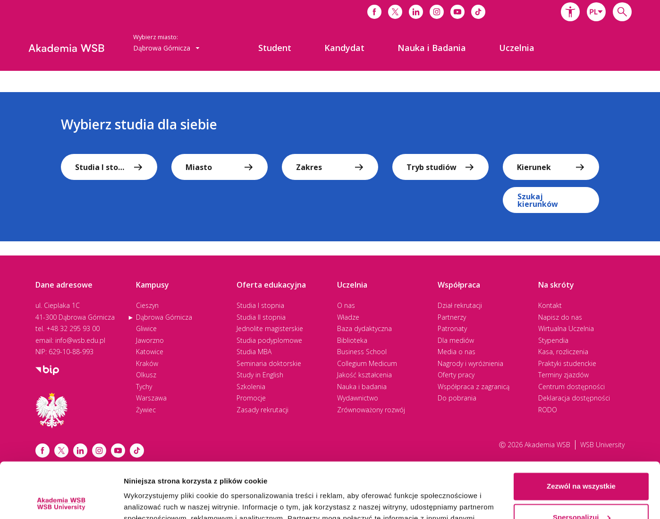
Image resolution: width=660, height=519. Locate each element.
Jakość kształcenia (364, 374)
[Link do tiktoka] (478, 12)
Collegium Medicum (367, 363)
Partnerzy (452, 317)
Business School (362, 351)
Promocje (251, 397)
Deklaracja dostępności (574, 397)
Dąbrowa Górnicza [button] (166, 47)
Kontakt (550, 305)
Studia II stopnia (261, 317)
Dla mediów (456, 340)
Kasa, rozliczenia (563, 351)
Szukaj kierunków (537, 200)
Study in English (260, 374)
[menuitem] (274, 48)
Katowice (149, 351)
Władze (348, 317)
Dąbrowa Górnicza (164, 317)
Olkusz (146, 374)
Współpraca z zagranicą (473, 386)
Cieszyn (147, 305)
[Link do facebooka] (374, 12)
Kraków (147, 363)
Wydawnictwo (357, 397)
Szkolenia (251, 386)
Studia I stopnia (260, 305)
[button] (570, 11)
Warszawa (151, 397)
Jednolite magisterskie (270, 328)
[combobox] (596, 11)
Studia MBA (254, 351)
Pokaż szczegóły (152, 500)
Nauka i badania (362, 386)
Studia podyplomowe (269, 340)
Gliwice (146, 328)
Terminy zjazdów (563, 374)
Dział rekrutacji (460, 305)
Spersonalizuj (581, 462)
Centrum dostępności (571, 386)
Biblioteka (352, 340)
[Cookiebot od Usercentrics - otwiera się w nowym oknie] (61, 500)
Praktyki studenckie (567, 363)
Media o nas (456, 351)
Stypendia (553, 340)
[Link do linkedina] (416, 12)
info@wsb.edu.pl (80, 340)
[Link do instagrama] (437, 12)
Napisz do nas (560, 317)
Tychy (144, 386)
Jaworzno (150, 340)
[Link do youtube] (457, 12)
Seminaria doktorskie (269, 363)
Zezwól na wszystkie (581, 431)
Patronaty (452, 328)
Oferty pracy (456, 374)
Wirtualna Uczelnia (566, 328)
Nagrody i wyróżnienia (470, 363)
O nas (346, 305)
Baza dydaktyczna (364, 328)
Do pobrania (457, 397)
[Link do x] (395, 12)
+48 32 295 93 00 (73, 328)
